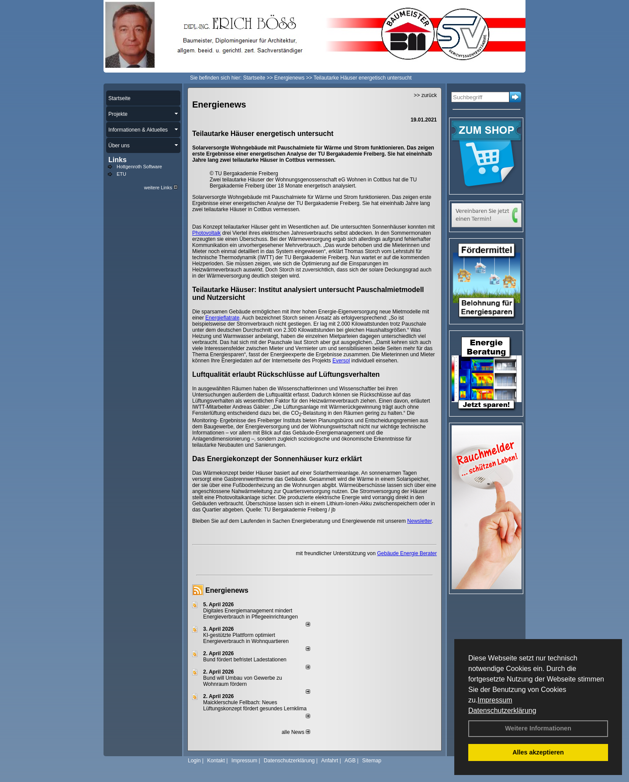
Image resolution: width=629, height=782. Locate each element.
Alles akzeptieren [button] (538, 752)
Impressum (494, 700)
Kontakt (216, 761)
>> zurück (425, 95)
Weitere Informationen (538, 728)
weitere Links (161, 187)
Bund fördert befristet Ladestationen (245, 660)
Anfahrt (329, 761)
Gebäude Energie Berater (407, 553)
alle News (296, 732)
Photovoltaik (206, 233)
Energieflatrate (222, 318)
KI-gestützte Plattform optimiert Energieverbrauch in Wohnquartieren (246, 638)
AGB (350, 761)
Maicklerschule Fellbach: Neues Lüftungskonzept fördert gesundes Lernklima (255, 705)
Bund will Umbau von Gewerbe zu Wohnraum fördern (242, 681)
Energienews (227, 590)
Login (194, 761)
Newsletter (419, 521)
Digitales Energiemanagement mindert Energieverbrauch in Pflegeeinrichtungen (250, 614)
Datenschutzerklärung (502, 710)
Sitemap (371, 761)
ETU (121, 174)
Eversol (341, 361)
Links (117, 159)
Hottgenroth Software (139, 166)
